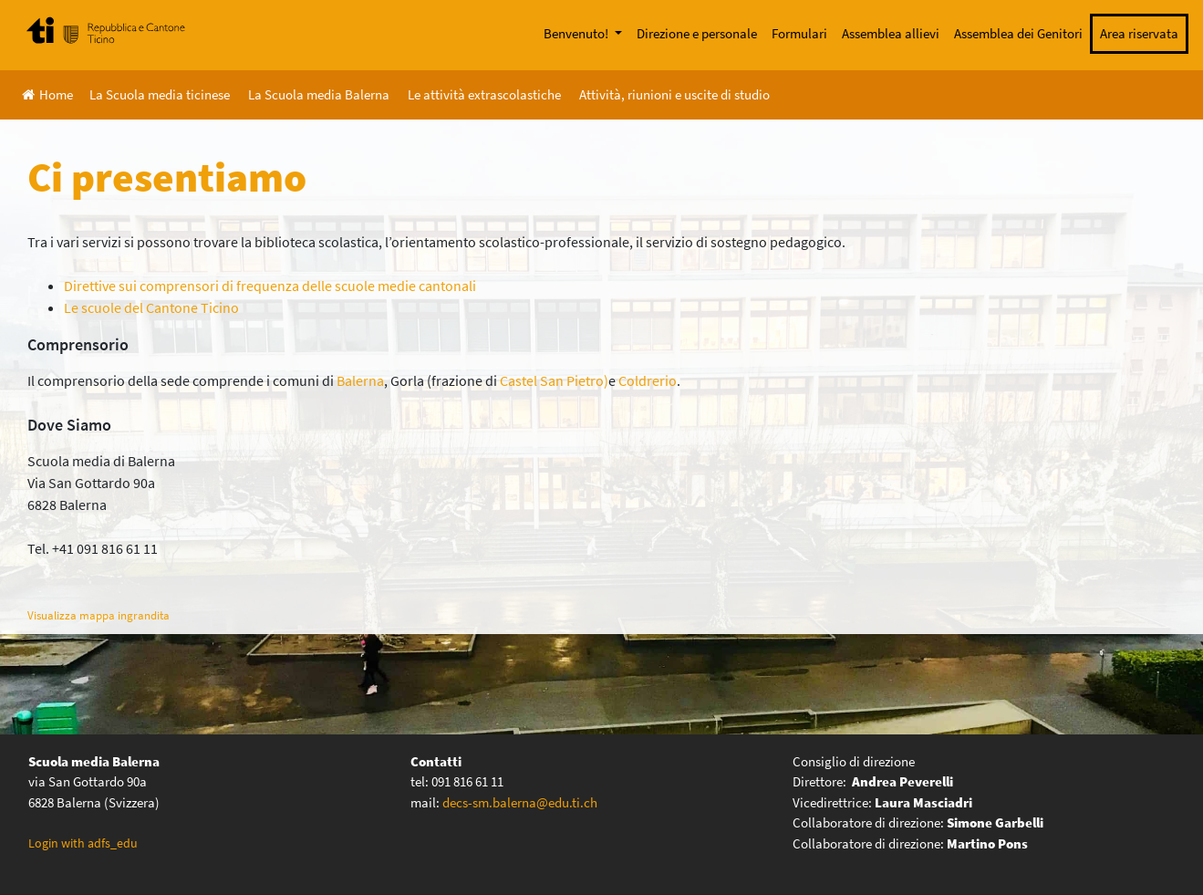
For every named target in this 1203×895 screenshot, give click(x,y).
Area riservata (1139, 33)
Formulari (799, 33)
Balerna (360, 380)
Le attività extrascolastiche (484, 94)
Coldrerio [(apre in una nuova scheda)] (647, 380)
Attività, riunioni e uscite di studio (674, 94)
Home (47, 94)
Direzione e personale (697, 33)
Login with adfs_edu (83, 843)
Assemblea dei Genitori (1018, 33)
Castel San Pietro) (554, 380)
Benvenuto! (577, 33)
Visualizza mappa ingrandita (98, 615)
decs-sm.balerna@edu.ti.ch (519, 802)
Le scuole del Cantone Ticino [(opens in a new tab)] (151, 307)
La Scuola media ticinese (159, 94)
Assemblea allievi (890, 33)
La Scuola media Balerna (318, 94)
